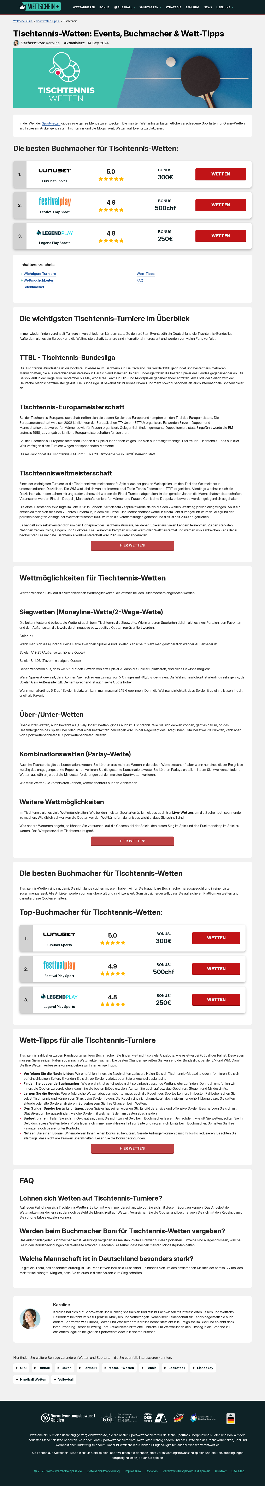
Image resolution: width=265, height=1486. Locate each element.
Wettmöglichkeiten (39, 280)
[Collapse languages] (230, 1415)
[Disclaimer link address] (119, 1421)
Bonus (104, 7)
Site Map (238, 1471)
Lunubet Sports (54, 181)
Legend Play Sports (54, 243)
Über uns (223, 7)
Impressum (132, 1471)
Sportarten (148, 7)
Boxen (66, 1368)
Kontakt (220, 1471)
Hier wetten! (132, 545)
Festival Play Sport (55, 212)
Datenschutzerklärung (103, 1471)
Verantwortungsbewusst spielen (186, 1471)
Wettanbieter (84, 7)
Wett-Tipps (146, 274)
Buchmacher (34, 287)
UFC (23, 1368)
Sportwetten (51, 123)
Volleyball (65, 1379)
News (208, 7)
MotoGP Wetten (121, 1368)
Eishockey (205, 1368)
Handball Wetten (33, 1379)
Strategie (173, 7)
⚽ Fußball (123, 7)
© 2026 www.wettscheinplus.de (58, 1471)
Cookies (152, 1471)
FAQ (140, 280)
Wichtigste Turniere (40, 274)
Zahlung (192, 7)
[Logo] (40, 7)
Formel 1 (90, 1368)
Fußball (44, 1368)
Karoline (61, 1304)
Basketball (177, 1368)
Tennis (151, 1368)
